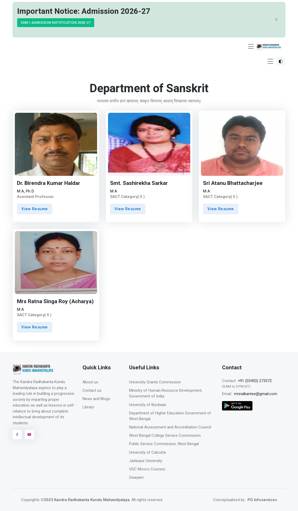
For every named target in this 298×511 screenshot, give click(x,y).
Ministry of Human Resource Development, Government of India (165, 393)
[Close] (276, 19)
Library (88, 407)
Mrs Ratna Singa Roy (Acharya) (55, 301)
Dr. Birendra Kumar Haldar (48, 183)
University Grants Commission (155, 382)
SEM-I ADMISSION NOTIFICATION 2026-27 (56, 22)
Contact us (92, 390)
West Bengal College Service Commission (165, 435)
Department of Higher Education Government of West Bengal (170, 416)
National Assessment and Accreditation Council (170, 427)
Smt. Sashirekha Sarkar (139, 183)
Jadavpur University (145, 460)
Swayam (136, 477)
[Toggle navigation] (251, 46)
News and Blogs (96, 398)
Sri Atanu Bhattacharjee (233, 183)
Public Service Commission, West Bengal (164, 443)
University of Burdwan (147, 404)
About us (90, 382)
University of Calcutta (147, 452)
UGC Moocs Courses (147, 469)
